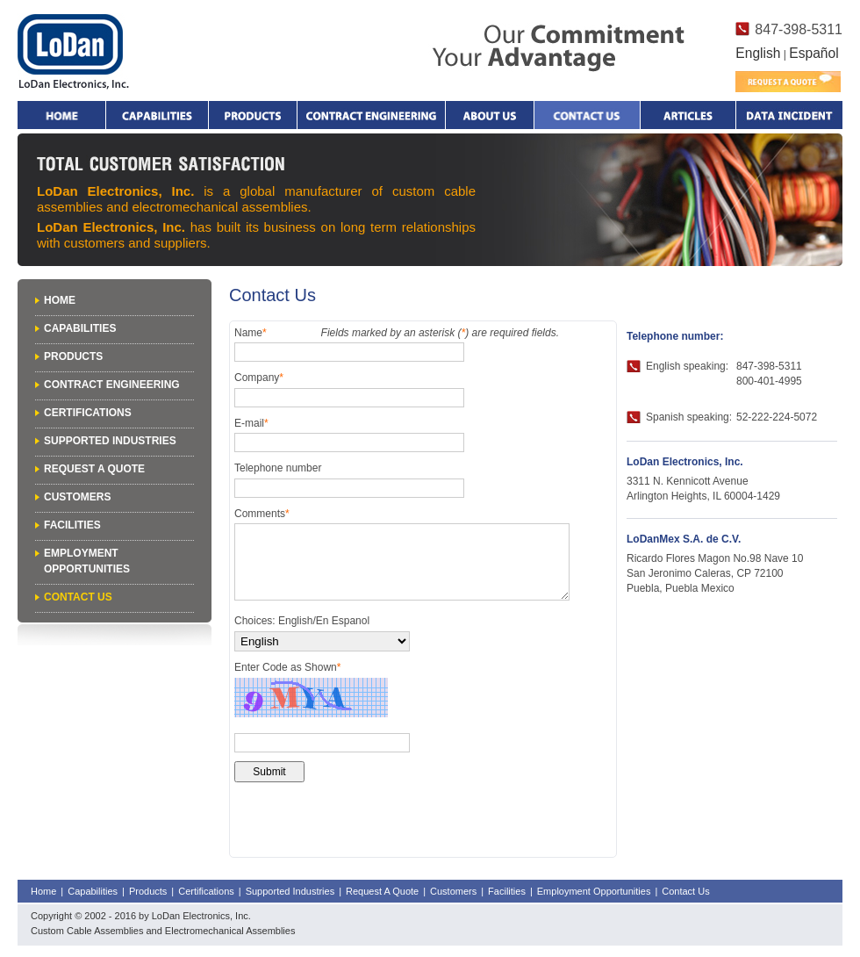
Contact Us (78, 597)
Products (253, 115)
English (757, 53)
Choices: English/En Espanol (301, 621)
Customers (77, 497)
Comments (262, 513)
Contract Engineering (371, 115)
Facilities (72, 525)
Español (813, 53)
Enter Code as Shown (287, 667)
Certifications (88, 413)
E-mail (251, 423)
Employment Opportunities (594, 891)
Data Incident (789, 115)
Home (61, 115)
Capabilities (157, 115)
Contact (587, 115)
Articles (688, 115)
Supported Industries (110, 441)
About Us (490, 115)
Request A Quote (94, 469)
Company (258, 377)
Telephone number (277, 468)
